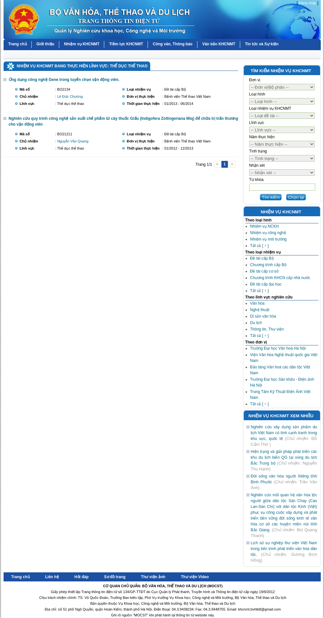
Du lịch (256, 322)
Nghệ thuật (259, 310)
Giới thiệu (45, 44)
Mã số (25, 89)
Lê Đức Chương (70, 96)
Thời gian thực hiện (143, 104)
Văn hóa (257, 303)
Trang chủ (17, 44)
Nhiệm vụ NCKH (264, 226)
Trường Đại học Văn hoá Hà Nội (278, 348)
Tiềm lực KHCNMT (126, 44)
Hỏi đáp (81, 577)
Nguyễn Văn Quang (73, 141)
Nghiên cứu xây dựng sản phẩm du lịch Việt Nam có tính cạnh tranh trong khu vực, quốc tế (284, 433)
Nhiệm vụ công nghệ (268, 232)
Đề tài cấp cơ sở (264, 271)
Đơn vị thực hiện (141, 96)
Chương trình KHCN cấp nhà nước (280, 277)
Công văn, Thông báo (173, 44)
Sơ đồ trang (115, 577)
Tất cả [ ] (259, 245)
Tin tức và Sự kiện (261, 44)
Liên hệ (52, 577)
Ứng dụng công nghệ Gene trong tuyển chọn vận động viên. (64, 79)
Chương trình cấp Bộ (268, 265)
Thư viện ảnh (153, 577)
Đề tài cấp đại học (266, 284)
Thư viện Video (195, 577)
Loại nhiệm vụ (139, 89)
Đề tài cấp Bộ (262, 258)
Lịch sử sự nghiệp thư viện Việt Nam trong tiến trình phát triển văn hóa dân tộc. (284, 549)
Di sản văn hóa (263, 316)
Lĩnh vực (27, 104)
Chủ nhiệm (29, 96)
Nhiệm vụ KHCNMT (81, 44)
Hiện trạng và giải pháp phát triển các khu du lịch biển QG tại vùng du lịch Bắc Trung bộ (284, 457)
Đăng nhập (307, 3)
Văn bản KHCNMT (218, 44)
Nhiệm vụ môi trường (268, 239)
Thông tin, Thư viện (267, 329)
